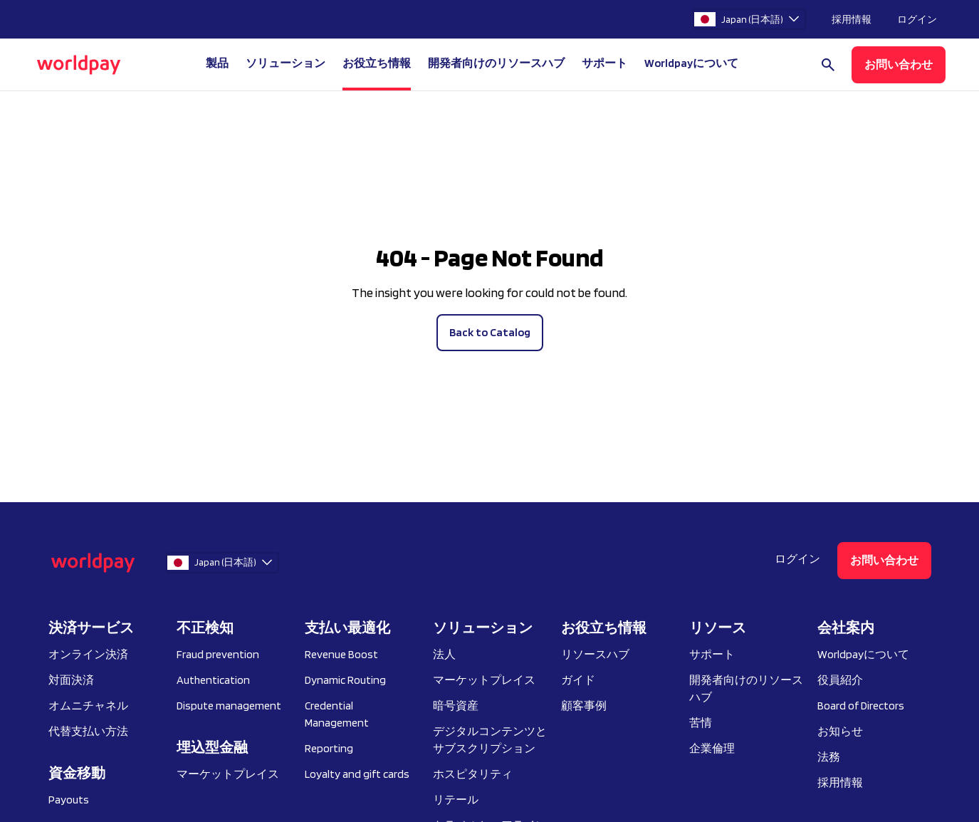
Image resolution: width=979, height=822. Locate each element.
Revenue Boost (341, 654)
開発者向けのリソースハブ (496, 63)
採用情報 (851, 19)
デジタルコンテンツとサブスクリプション (490, 739)
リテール (455, 799)
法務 (828, 757)
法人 (444, 654)
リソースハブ (595, 654)
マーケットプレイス (228, 774)
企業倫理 (712, 748)
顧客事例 (584, 705)
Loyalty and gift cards (357, 774)
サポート (604, 63)
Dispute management (229, 705)
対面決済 (71, 680)
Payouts (68, 799)
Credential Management (337, 714)
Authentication (213, 680)
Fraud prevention (218, 654)
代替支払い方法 (88, 731)
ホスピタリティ (473, 774)
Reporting (329, 748)
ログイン (917, 19)
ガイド (578, 680)
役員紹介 (840, 680)
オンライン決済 (88, 654)
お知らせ (840, 731)
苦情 (700, 722)
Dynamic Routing (345, 680)
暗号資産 (455, 705)
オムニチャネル (88, 705)
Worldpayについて (863, 654)
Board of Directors (860, 705)
